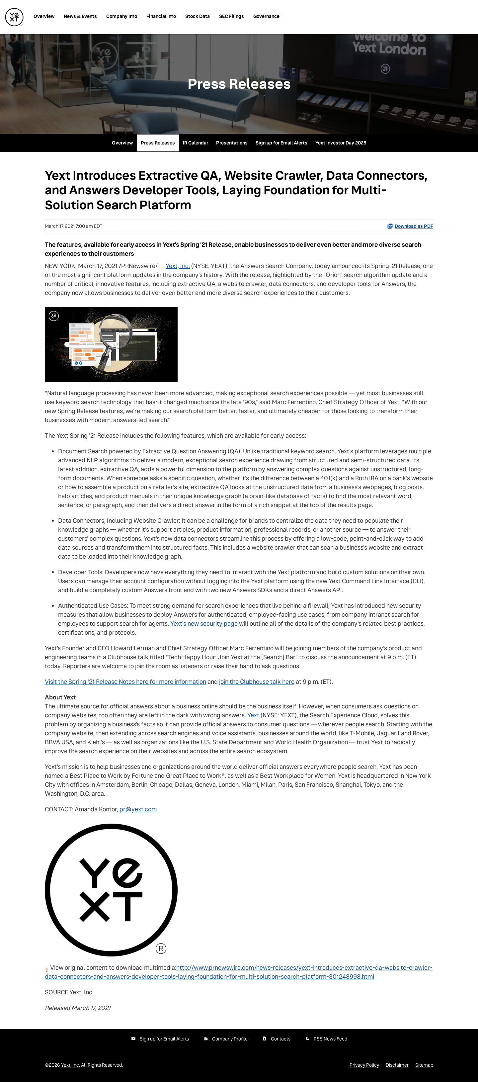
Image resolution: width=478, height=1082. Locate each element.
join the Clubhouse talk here (256, 681)
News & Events (80, 16)
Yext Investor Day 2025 (340, 143)
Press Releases (158, 143)
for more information (177, 681)
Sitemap (424, 1065)
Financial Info (161, 16)
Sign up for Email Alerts (281, 143)
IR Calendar (195, 143)
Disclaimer (397, 1065)
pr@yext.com (138, 809)
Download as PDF (410, 226)
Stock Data (197, 16)
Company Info (121, 16)
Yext (253, 715)
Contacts (280, 1039)
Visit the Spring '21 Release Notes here (96, 681)
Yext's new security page (204, 623)
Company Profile (230, 1039)
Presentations (232, 143)
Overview (44, 16)
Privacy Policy (364, 1065)
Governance (266, 16)
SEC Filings (231, 16)
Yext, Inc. (178, 266)
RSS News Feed (330, 1039)
